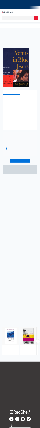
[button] (19, 99)
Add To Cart (20, 161)
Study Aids (29, 26)
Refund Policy (20, 394)
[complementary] (20, 337)
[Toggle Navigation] (36, 12)
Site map (20, 403)
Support (20, 380)
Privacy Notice (20, 385)
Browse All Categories (11, 26)
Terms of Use (20, 389)
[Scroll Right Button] (38, 341)
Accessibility (20, 399)
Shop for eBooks (20, 375)
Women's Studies (12, 32)
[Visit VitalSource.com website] (20, 4)
